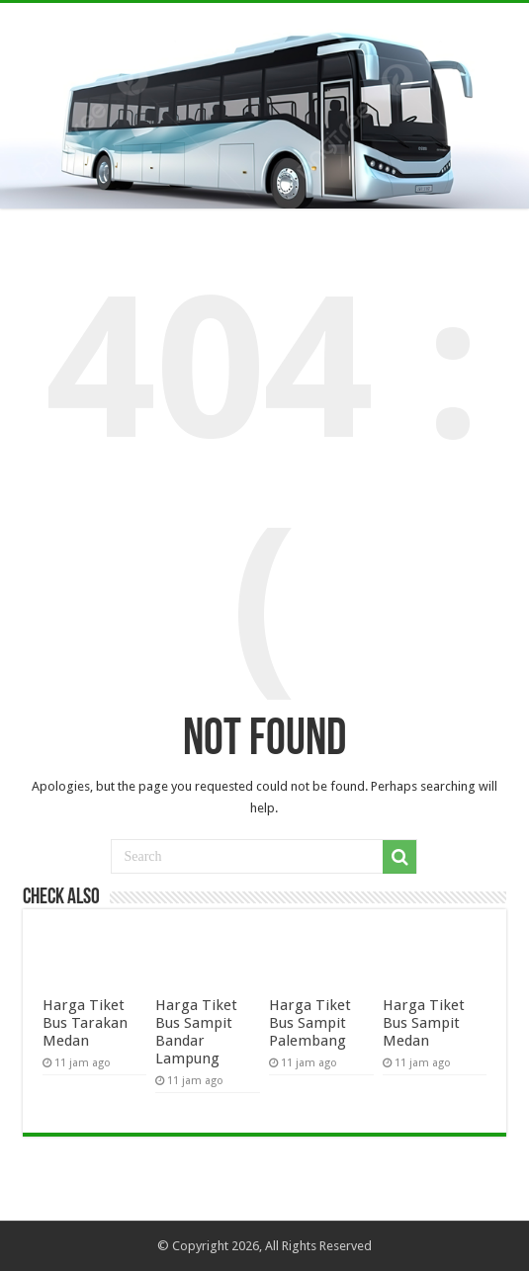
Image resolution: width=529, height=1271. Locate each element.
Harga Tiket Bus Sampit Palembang (310, 1023)
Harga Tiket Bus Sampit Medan (424, 1023)
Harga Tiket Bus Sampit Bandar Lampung (196, 1031)
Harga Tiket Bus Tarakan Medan (85, 1023)
